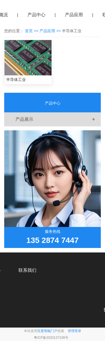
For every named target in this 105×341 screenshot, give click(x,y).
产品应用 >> (50, 31)
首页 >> (32, 31)
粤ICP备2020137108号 (51, 338)
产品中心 (36, 14)
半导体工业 (16, 79)
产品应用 (74, 14)
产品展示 (58, 119)
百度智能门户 (47, 331)
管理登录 (74, 331)
